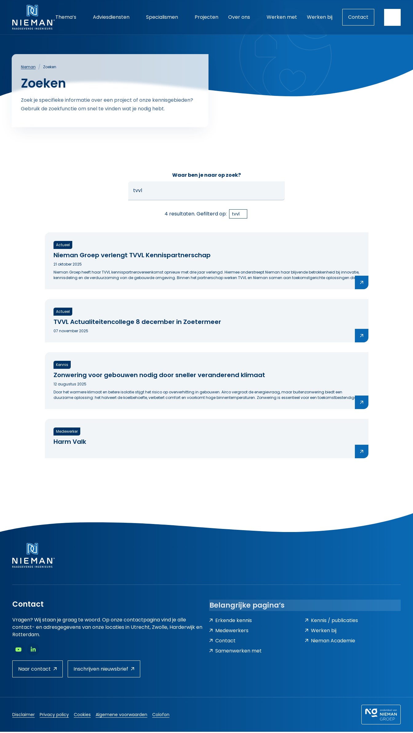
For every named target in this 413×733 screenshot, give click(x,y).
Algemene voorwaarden (121, 716)
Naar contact (37, 670)
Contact (358, 17)
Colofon (160, 716)
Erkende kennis (230, 622)
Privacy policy (54, 716)
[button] (277, 192)
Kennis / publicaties (331, 622)
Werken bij (320, 632)
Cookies (82, 716)
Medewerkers (228, 632)
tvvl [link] (236, 215)
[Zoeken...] (206, 192)
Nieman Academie (330, 642)
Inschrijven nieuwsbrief (103, 670)
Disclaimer (23, 716)
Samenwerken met (235, 652)
